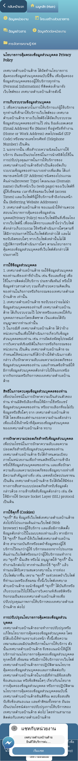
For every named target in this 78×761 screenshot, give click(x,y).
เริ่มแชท (38, 750)
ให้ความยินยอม (39, 756)
